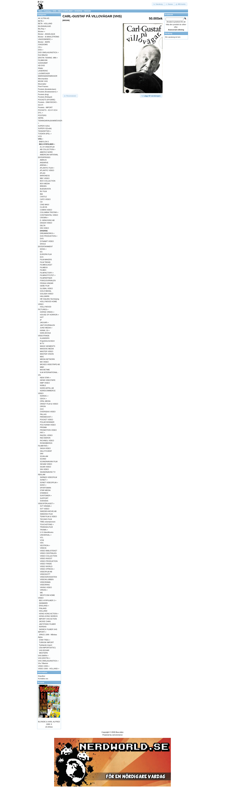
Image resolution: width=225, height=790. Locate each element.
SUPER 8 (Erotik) (45, 128)
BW (41, 194)
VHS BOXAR (44, 650)
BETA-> (41, 21)
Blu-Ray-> (42, 29)
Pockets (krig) (43, 94)
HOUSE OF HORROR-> (49, 315)
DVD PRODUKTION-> (48, 236)
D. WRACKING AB (47, 220)
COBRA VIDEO (46, 210)
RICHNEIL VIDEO (47, 440)
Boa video (119, 732)
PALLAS (43, 414)
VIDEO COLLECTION (48, 556)
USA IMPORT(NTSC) (47, 648)
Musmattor (42, 84)
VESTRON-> (45, 545)
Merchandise (43, 79)
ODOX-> (43, 399)
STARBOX (44, 493)
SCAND (43, 459)
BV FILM (43, 191)
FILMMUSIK (43, 60)
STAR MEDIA (45, 490)
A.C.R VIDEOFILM (47, 147)
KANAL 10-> (45, 330)
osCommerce (117, 735)
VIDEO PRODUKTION (49, 561)
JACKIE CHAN (45, 621)
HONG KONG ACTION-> (49, 614)
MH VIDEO (44, 362)
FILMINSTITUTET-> (48, 275)
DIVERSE (78, 11)
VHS (54, 11)
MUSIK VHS (43, 81)
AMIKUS (43, 160)
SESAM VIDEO (46, 464)
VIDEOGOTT (45, 574)
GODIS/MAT (43, 63)
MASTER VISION (47, 354)
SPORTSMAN (45, 488)
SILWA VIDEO (45, 467)
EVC (42, 257)
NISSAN (87, 11)
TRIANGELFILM (46, 527)
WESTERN (43, 653)
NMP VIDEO (45, 383)
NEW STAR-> (45, 378)
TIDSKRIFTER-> (44, 131)
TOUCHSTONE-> (47, 524)
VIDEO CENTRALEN (48, 553)
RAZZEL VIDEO (46, 435)
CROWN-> (44, 218)
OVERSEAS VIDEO (48, 412)
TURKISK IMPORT (46, 642)
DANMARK (43, 603)
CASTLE (43, 197)
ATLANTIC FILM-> (47, 168)
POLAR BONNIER (47, 422)
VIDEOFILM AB (46, 572)
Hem (40, 11)
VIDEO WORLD (46, 566)
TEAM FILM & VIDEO (48, 516)
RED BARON (45, 438)
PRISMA (43, 427)
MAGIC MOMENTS (47, 346)
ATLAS (42, 173)
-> (40, 139)
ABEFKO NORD (46, 152)
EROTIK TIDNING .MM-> (48, 58)
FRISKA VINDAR (46, 283)
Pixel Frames (43, 86)
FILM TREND (45, 262)
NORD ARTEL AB (47, 388)
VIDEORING (45, 585)
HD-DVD (41, 65)
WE (41, 593)
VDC (42, 543)
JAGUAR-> (44, 322)
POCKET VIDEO (46, 420)
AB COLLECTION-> (47, 149)
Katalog (47, 11)
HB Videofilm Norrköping (49, 299)
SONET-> (43, 480)
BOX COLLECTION (47, 181)
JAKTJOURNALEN (47, 325)
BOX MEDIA (45, 184)
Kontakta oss (43, 679)
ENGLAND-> (44, 606)
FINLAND (43, 608)
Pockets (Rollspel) (45, 97)
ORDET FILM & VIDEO (49, 404)
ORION (43, 406)
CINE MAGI (44, 204)
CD (41, 202)
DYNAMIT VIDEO (47, 241)
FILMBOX (44, 267)
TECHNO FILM (46, 519)
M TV (42, 343)
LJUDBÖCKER (44, 73)
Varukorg (168, 33)
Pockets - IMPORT (45, 107)
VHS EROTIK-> (44, 658)
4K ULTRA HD (43, 18)
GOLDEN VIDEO (46, 294)
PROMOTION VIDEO (48, 430)
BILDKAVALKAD (44, 26)
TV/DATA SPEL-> (45, 134)
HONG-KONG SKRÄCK (48, 616)
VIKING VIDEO (46, 587)
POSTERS (42, 115)
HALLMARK (44, 296)
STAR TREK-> (44, 640)
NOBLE (43, 385)
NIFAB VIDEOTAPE (47, 380)
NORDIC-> (44, 396)
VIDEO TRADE (46, 564)
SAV (41, 454)
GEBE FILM (44, 286)
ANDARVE (44, 163)
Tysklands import (45, 645)
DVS (42, 238)
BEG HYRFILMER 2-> (47, 600)
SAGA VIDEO (45, 448)
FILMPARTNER (46, 278)
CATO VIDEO (45, 199)
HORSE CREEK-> (47, 312)
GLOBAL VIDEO (46, 288)
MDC (42, 357)
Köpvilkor (41, 676)
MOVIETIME (45, 370)
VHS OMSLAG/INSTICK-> (48, 661)
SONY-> (43, 485)
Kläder (40, 68)
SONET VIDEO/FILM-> (49, 482)
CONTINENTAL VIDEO (49, 215)
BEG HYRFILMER (65, 11)
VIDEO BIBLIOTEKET (48, 551)
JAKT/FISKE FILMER (47, 624)
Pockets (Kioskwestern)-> (48, 92)
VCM (42, 540)
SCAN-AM (44, 456)
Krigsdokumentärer (47, 341)
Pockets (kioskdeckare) (47, 89)
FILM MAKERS (46, 259)
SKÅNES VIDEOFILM (48, 477)
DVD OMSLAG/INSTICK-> (48, 52)
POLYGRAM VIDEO (48, 425)
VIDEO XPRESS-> (47, 569)
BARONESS (45, 176)
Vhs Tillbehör (43, 663)
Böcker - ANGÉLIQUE (46, 34)
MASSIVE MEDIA (47, 349)
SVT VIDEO (44, 509)
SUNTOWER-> (46, 495)
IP (41, 320)
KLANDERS (44, 338)
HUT (42, 317)
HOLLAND (43, 611)
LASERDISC (43, 71)
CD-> (40, 47)
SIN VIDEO (44, 469)
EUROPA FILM (46, 254)
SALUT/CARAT (46, 451)
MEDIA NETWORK (47, 359)
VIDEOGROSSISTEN (48, 577)
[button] (158, 4)
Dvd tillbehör (43, 55)
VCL (41, 537)
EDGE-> (43, 249)
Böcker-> (41, 31)
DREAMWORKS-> (47, 233)
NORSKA (42, 627)
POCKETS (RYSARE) (46, 100)
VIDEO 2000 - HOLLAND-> (48, 669)
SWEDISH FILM (46, 514)
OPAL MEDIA (45, 401)
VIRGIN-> (44, 590)
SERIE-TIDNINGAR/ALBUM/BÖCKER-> (50, 120)
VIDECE (43, 548)
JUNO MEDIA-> (46, 328)
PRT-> (42, 433)
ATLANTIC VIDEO (47, 170)
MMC (42, 367)
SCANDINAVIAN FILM (48, 461)
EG (41, 252)
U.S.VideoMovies (46, 532)
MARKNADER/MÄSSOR (47, 76)
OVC (42, 409)
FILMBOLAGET (46, 265)
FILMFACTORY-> (47, 273)
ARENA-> (43, 165)
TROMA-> (44, 530)
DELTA (42, 225)
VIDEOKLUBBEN (47, 579)
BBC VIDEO (45, 178)
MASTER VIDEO (46, 351)
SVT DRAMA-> (46, 506)
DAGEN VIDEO (46, 223)
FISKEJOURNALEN (48, 280)
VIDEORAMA (45, 582)
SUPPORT (44, 498)
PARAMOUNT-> (46, 417)
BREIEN (43, 186)
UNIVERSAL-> (45, 535)
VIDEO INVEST (46, 558)
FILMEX (43, 270)
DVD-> (40, 50)
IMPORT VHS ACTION (48, 619)
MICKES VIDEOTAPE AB (50, 364)
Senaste (41, 682)
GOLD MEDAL (45, 291)
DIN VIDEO (44, 228)
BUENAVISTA (45, 189)
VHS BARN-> (43, 656)
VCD (40, 136)
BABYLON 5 (44, 142)
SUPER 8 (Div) (44, 126)
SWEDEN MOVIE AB (48, 511)
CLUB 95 (43, 207)
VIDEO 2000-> (44, 666)
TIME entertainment (47, 522)
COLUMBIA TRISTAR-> (49, 212)
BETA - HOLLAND (45, 23)
